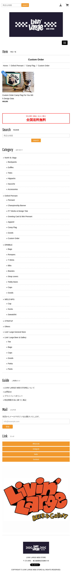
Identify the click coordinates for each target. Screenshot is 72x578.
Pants (10, 369)
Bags (10, 249)
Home (5, 66)
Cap (9, 304)
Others (7, 327)
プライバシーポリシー (13, 396)
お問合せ (8, 392)
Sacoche (11, 184)
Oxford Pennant (17, 66)
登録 (7, 427)
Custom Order (13, 238)
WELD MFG (9, 299)
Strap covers (13, 276)
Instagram (36, 449)
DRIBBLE (8, 245)
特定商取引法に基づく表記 (15, 400)
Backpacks (12, 162)
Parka (10, 364)
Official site (36, 444)
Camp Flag (30, 66)
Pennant (11, 200)
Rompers (11, 255)
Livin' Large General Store (15, 332)
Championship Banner (17, 205)
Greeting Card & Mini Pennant (20, 216)
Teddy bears (13, 282)
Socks (10, 309)
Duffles (11, 167)
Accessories (13, 189)
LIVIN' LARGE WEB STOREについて (19, 388)
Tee (9, 342)
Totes (10, 173)
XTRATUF (9, 321)
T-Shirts (11, 260)
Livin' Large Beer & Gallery (15, 337)
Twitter (36, 454)
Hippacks (11, 178)
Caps (10, 287)
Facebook (36, 459)
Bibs (9, 266)
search (25, 5)
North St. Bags (11, 158)
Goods (10, 233)
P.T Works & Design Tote (18, 211)
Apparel (11, 222)
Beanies (11, 271)
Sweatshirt (12, 314)
